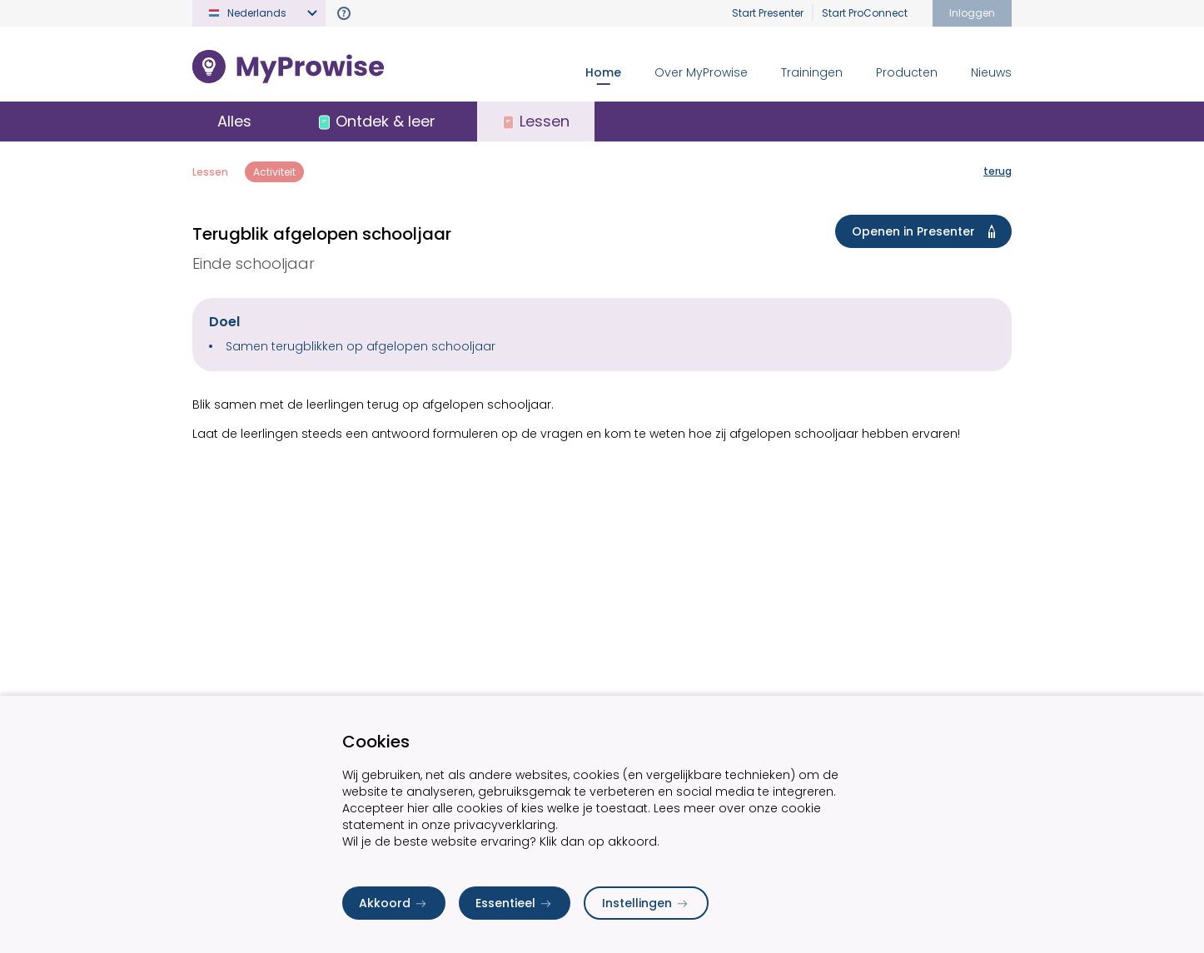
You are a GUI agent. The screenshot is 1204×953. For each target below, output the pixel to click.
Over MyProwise (701, 72)
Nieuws (991, 72)
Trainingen (812, 72)
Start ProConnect (865, 13)
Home (603, 72)
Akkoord (394, 903)
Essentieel (514, 903)
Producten (907, 72)
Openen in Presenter (927, 231)
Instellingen (646, 903)
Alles (234, 121)
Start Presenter (767, 13)
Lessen (210, 172)
